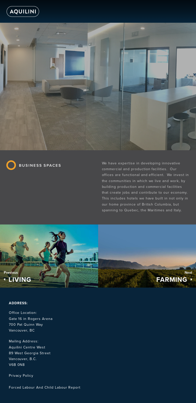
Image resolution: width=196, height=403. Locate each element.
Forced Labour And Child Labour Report (45, 387)
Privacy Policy (21, 375)
